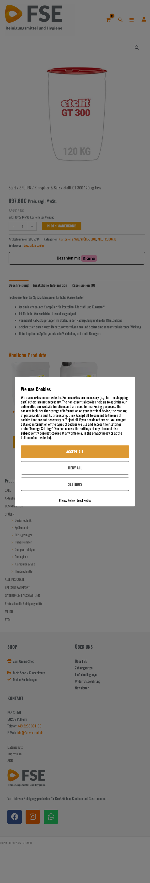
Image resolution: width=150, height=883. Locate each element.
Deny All (75, 467)
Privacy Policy (67, 500)
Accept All (75, 451)
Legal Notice (84, 500)
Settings (75, 483)
